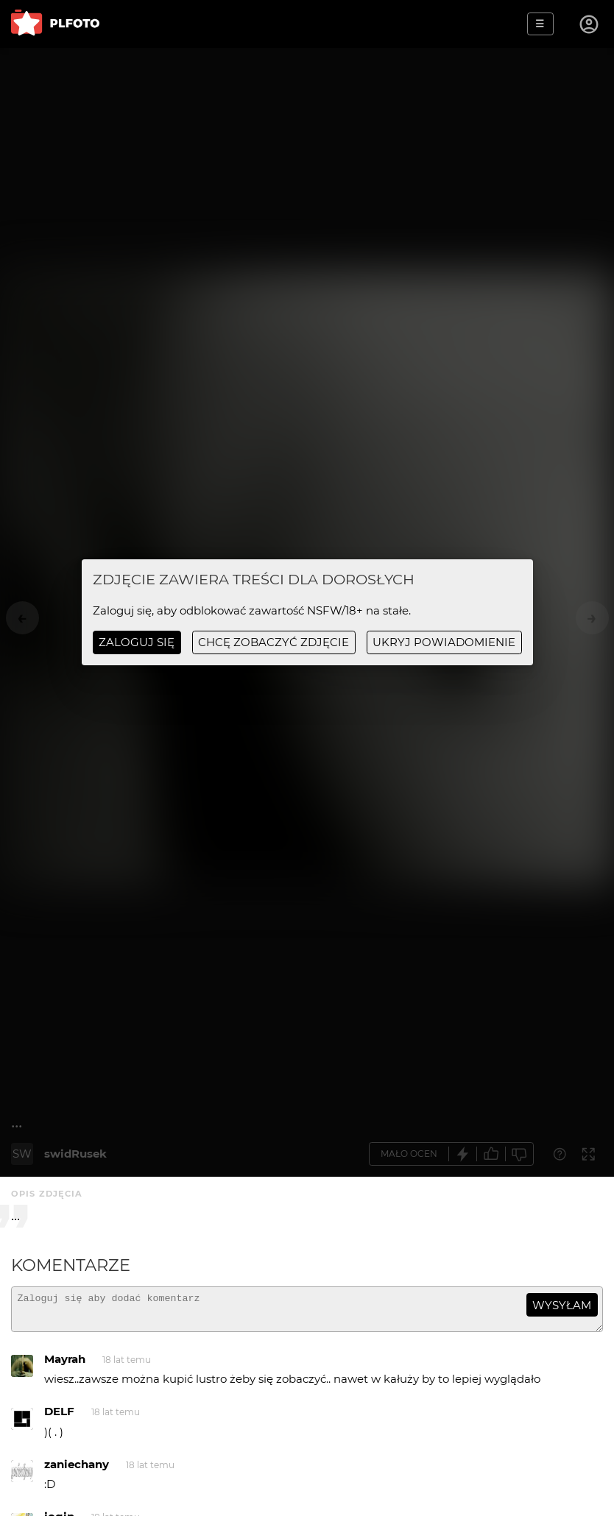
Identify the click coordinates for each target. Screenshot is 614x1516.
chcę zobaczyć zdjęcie (273, 642)
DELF (59, 1418)
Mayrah (64, 1365)
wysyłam (561, 1305)
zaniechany (76, 1471)
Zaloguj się (136, 642)
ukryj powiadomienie (444, 642)
